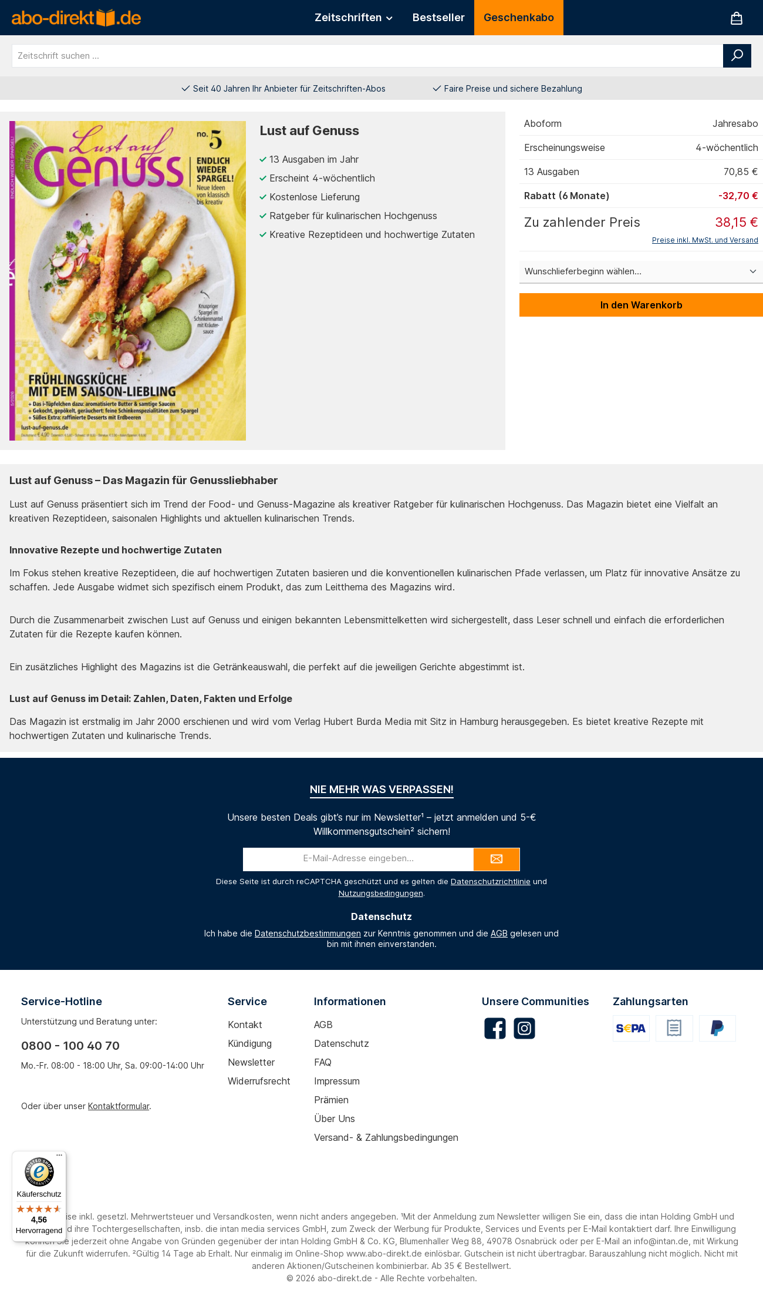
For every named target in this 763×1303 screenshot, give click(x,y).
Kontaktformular (118, 1106)
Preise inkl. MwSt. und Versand (705, 240)
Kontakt (245, 1024)
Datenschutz (341, 1043)
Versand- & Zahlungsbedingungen (386, 1137)
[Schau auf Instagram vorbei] (524, 1028)
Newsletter (251, 1062)
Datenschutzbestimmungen (308, 933)
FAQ (323, 1062)
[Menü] (59, 1158)
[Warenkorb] (736, 18)
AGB (499, 933)
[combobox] (368, 56)
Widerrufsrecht (259, 1081)
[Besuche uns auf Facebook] (495, 1028)
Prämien (331, 1100)
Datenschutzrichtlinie (491, 881)
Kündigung (250, 1043)
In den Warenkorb (641, 305)
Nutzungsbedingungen (381, 893)
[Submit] (496, 859)
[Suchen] (737, 56)
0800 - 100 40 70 (70, 1046)
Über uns (334, 1118)
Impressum (337, 1081)
